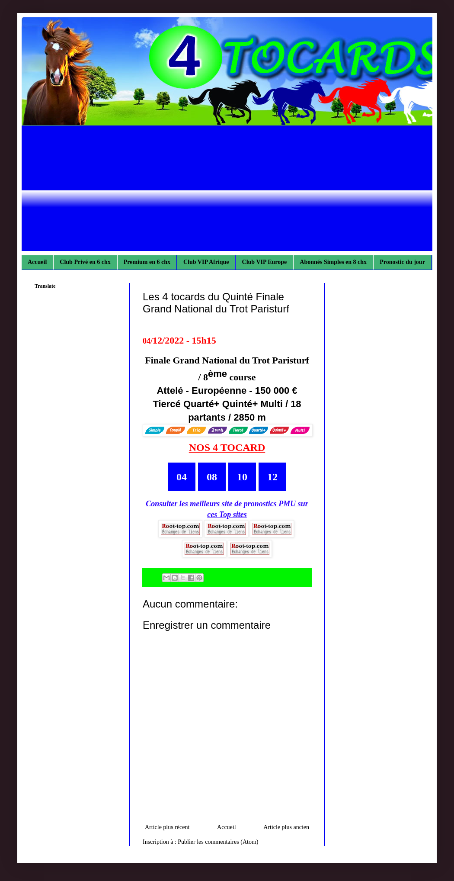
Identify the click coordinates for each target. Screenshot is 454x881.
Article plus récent (167, 827)
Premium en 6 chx (147, 262)
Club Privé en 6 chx (85, 262)
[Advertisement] (227, 190)
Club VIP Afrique (206, 262)
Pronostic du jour (402, 262)
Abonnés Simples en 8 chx (333, 262)
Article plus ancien (286, 827)
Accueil (37, 262)
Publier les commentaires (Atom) (218, 842)
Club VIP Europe (264, 262)
